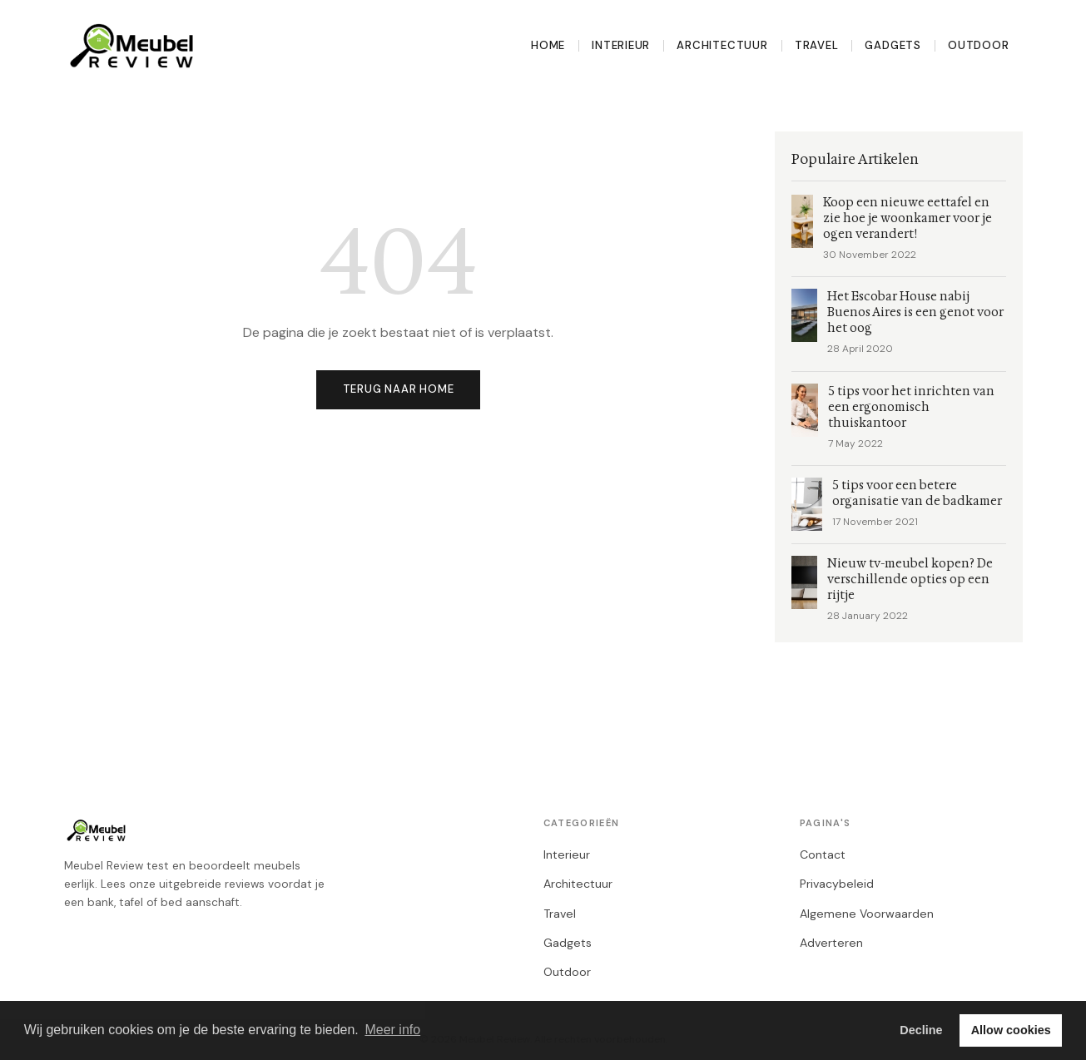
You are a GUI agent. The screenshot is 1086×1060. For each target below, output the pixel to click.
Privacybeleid (837, 883)
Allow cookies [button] (1011, 1030)
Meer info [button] (392, 1030)
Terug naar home (398, 389)
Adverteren (831, 942)
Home (548, 45)
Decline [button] (921, 1030)
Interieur (621, 45)
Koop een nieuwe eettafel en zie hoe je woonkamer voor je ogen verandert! (907, 218)
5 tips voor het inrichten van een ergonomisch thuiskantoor (911, 407)
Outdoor (978, 45)
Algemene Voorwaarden (867, 913)
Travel (817, 45)
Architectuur (722, 45)
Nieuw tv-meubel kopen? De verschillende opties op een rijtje (910, 579)
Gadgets (893, 45)
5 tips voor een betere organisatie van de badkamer (917, 493)
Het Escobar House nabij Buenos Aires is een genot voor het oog (915, 312)
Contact (822, 854)
